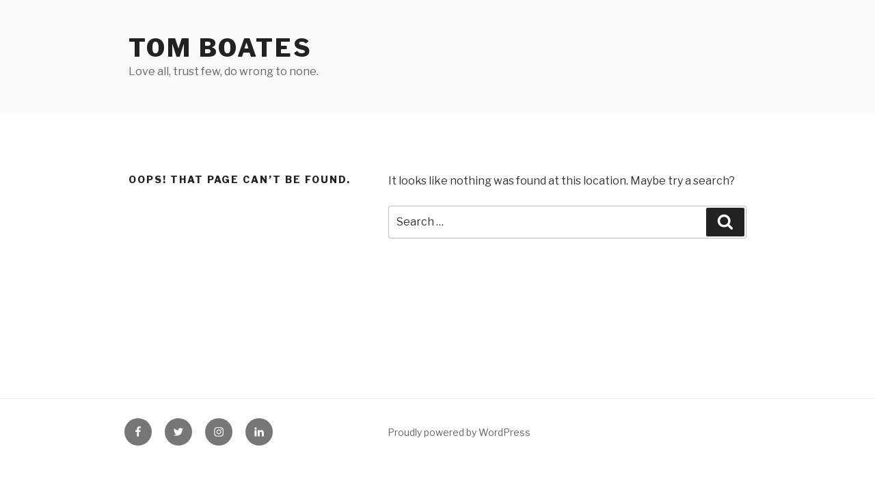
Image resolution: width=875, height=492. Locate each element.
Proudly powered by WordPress (459, 432)
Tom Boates (220, 48)
